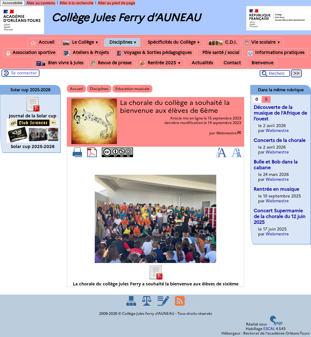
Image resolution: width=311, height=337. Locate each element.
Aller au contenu (40, 3)
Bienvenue (261, 63)
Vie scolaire (262, 42)
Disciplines (122, 42)
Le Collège (81, 42)
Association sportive (31, 53)
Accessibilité (12, 3)
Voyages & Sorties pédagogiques (154, 53)
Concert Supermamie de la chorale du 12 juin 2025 (280, 216)
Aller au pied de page (116, 3)
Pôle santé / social (219, 53)
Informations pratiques (276, 53)
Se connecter (24, 72)
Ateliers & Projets (86, 53)
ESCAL (269, 328)
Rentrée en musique (276, 189)
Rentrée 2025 (160, 63)
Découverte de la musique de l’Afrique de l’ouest (280, 113)
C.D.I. (223, 42)
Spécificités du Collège (172, 42)
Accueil (42, 42)
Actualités (201, 63)
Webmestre (226, 133)
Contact (231, 63)
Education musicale (132, 88)
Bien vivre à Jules (59, 63)
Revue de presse (112, 63)
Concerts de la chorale (280, 140)
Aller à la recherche (77, 3)
